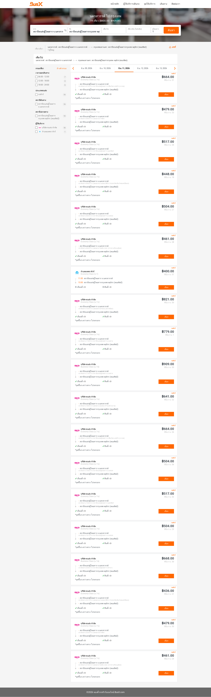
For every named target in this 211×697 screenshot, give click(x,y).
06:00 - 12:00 (43, 77)
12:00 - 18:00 (43, 81)
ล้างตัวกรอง (61, 68)
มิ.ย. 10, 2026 (105, 68)
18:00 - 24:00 (43, 85)
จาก (34, 28)
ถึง (70, 28)
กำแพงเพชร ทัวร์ (47, 131)
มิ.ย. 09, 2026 (86, 68)
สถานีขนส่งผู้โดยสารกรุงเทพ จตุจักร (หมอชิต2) (48, 117)
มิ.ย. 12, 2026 (142, 68)
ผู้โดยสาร (155, 28)
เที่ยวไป (106, 28)
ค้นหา (171, 30)
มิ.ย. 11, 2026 (124, 68)
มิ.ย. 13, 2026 (161, 68)
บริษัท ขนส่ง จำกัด (47, 127)
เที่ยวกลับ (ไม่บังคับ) (135, 28)
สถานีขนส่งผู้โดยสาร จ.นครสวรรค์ (47, 105)
